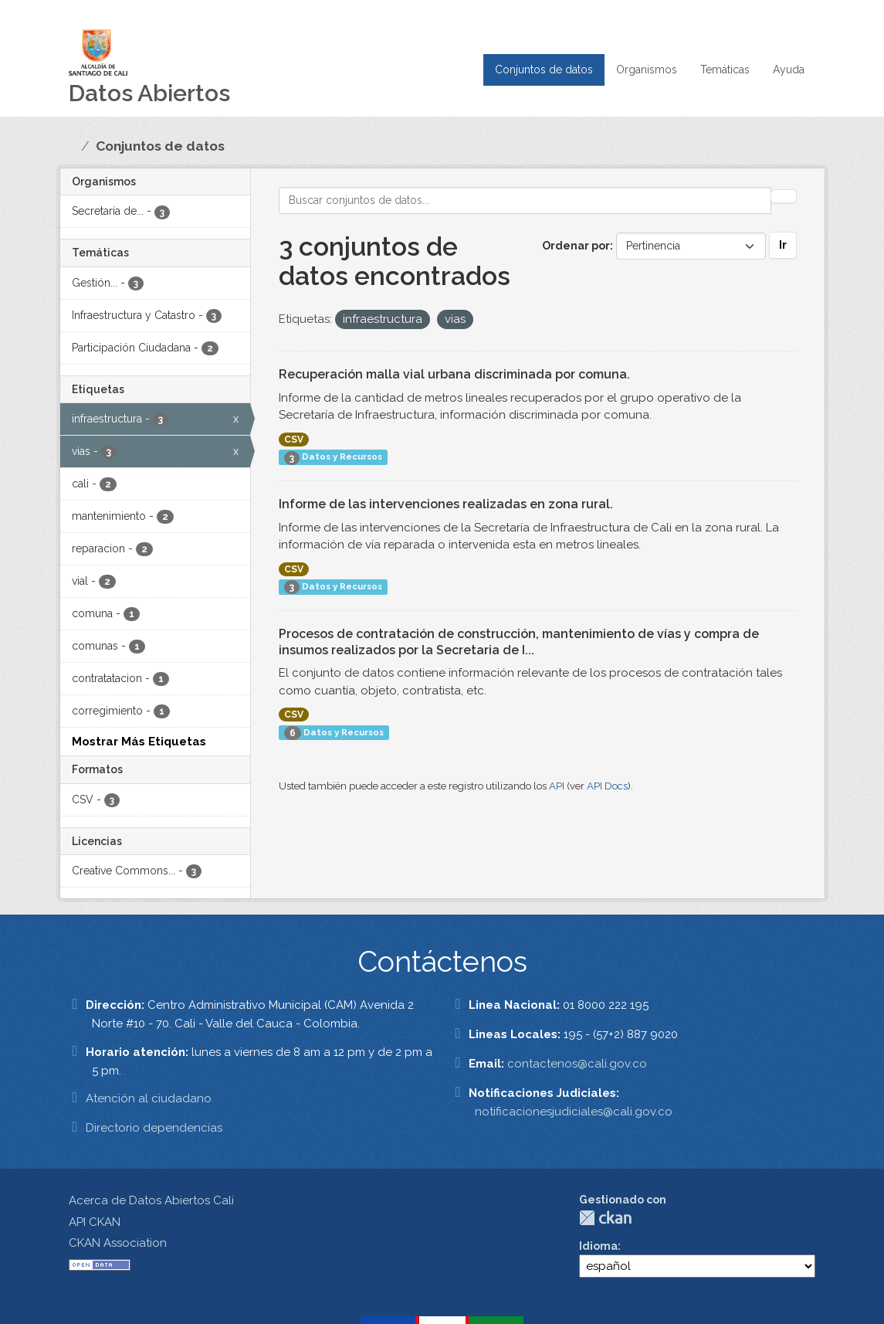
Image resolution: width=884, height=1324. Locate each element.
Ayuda (788, 69)
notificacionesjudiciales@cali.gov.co (573, 1112)
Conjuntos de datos (544, 69)
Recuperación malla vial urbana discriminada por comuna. (454, 374)
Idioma (598, 1246)
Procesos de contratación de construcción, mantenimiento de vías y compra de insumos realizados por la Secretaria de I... (519, 641)
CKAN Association (118, 1243)
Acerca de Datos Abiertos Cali (151, 1200)
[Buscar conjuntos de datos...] (525, 200)
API (556, 786)
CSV (293, 439)
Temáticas (725, 69)
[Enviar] (784, 196)
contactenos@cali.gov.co (577, 1064)
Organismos (646, 69)
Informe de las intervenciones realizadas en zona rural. (446, 504)
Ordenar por (576, 245)
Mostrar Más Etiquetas (139, 742)
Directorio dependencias (154, 1128)
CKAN (605, 1218)
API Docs (607, 786)
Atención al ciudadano (149, 1098)
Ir (783, 245)
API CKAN (94, 1222)
